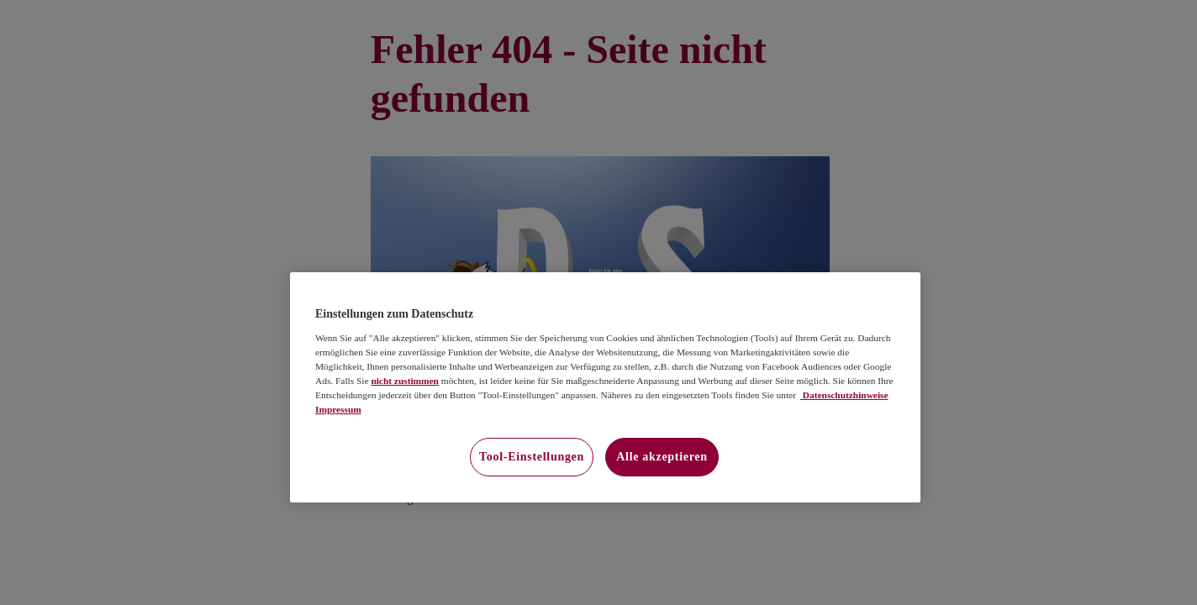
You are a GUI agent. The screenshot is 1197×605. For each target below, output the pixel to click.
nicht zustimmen (405, 381)
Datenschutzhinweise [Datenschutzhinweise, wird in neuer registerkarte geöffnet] (844, 395)
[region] (605, 387)
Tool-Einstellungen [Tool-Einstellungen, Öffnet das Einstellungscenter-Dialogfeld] (531, 456)
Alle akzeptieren (662, 456)
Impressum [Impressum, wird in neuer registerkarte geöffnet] (338, 409)
